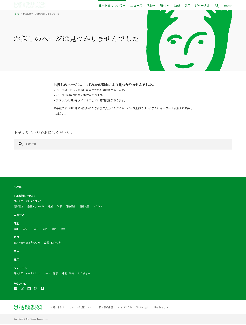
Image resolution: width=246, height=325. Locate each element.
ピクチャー (84, 274)
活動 (150, 5)
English (228, 5)
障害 (54, 229)
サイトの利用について (81, 308)
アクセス (98, 207)
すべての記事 (51, 274)
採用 (187, 5)
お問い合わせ (57, 308)
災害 (45, 229)
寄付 (163, 5)
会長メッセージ (35, 207)
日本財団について (110, 5)
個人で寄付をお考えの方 (27, 243)
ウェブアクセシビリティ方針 (133, 308)
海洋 (16, 229)
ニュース (136, 5)
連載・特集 (68, 274)
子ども (35, 229)
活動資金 (71, 207)
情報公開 (84, 207)
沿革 (59, 207)
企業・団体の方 (52, 243)
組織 (50, 207)
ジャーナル (202, 5)
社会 (62, 229)
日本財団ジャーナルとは (27, 274)
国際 (25, 229)
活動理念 (18, 207)
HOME (16, 14)
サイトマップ (161, 308)
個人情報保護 (106, 308)
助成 (177, 5)
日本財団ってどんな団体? (27, 202)
